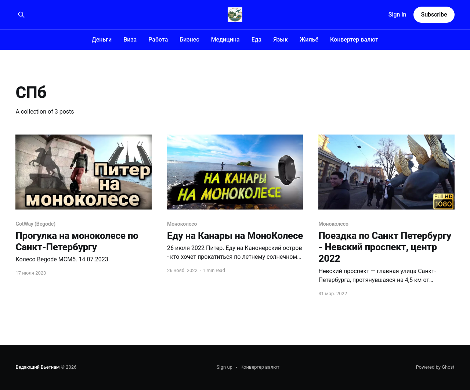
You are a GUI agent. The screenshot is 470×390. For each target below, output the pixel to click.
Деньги (102, 39)
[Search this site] (21, 15)
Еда (257, 39)
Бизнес (189, 39)
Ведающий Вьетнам (37, 367)
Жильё (309, 39)
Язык (280, 39)
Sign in (397, 14)
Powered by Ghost (435, 367)
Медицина (225, 39)
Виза (130, 39)
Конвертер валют (354, 39)
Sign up (224, 367)
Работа (158, 39)
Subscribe (434, 14)
